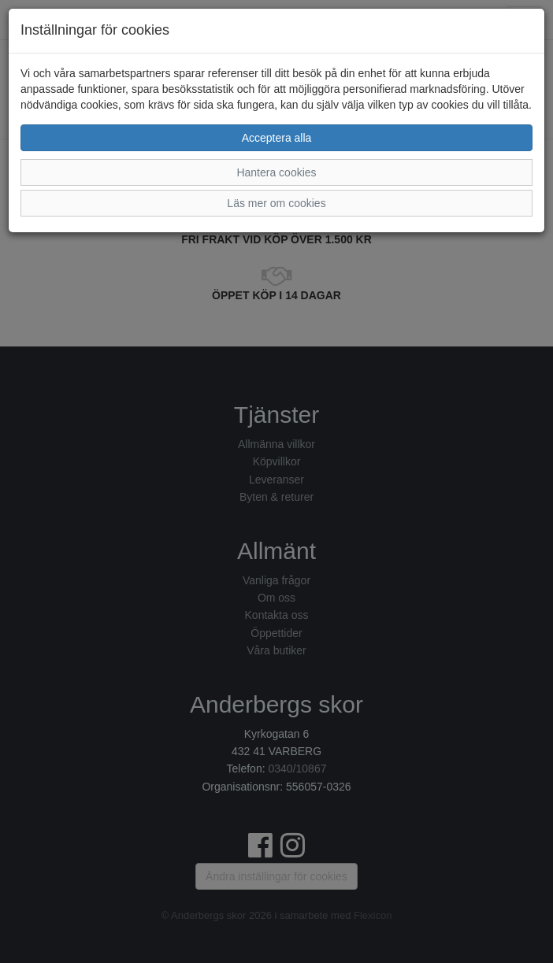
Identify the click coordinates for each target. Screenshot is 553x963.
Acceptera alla (277, 137)
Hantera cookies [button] (276, 172)
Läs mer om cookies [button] (276, 203)
